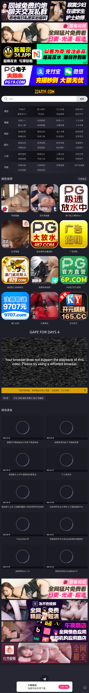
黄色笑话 (60, 158)
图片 (6, 144)
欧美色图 (60, 142)
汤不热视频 (79, 165)
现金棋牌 (60, 114)
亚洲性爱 (22, 131)
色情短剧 (41, 170)
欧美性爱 (79, 131)
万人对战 (60, 109)
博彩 (6, 111)
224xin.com (44, 92)
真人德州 (41, 109)
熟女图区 (60, 147)
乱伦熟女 (60, 136)
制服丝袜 (22, 136)
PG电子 (22, 109)
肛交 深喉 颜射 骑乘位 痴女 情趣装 (29, 398)
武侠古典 (79, 154)
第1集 (5, 398)
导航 (6, 167)
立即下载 (64, 686)
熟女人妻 (22, 125)
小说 (6, 156)
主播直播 (60, 125)
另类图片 (79, 147)
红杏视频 (22, 170)
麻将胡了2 (22, 114)
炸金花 (41, 114)
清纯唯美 (41, 147)
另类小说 (41, 158)
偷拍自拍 (41, 131)
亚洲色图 (41, 142)
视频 (6, 122)
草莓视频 (60, 165)
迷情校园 (22, 158)
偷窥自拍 (22, 142)
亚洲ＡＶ (22, 120)
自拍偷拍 (41, 120)
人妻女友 (60, 154)
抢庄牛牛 (79, 114)
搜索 (82, 99)
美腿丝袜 (22, 147)
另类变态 (79, 136)
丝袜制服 (41, 125)
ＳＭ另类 (79, 125)
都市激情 (22, 154)
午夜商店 (41, 165)
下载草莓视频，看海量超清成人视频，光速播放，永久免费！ (52, 390)
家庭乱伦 (41, 154)
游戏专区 (79, 109)
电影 (6, 133)
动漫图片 (79, 142)
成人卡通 (60, 131)
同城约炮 (22, 165)
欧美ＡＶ (60, 120)
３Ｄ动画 (79, 120)
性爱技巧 (79, 158)
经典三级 (41, 136)
